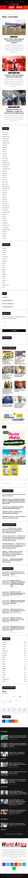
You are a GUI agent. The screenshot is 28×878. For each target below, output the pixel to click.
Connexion (4, 297)
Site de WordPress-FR (7, 307)
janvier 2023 (5, 203)
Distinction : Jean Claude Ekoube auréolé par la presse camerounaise (17, 824)
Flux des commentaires (8, 303)
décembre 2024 (5, 162)
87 (16, 826)
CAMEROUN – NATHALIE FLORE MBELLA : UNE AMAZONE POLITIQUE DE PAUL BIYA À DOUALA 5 (18, 745)
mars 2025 (4, 156)
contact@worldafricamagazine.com (18, 860)
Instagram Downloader (8, 543)
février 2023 (5, 201)
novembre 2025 (5, 138)
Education (14, 107)
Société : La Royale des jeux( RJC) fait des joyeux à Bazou (18, 772)
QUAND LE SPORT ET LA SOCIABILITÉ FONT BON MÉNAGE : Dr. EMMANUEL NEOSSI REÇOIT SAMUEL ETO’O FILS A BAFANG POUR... (17, 583)
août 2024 (4, 171)
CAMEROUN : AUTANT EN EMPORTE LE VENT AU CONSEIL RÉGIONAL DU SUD (17, 619)
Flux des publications (7, 300)
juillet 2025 (4, 147)
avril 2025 (4, 153)
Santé (3, 278)
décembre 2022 (5, 205)
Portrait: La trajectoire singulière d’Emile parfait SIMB (7, 405)
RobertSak (5, 559)
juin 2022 (4, 216)
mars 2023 (4, 199)
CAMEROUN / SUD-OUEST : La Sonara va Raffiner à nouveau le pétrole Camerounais (14, 517)
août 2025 (4, 145)
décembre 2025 (5, 136)
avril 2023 (4, 197)
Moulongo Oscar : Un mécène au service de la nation (19, 390)
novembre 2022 (5, 207)
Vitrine (18, 72)
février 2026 (5, 132)
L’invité (3, 263)
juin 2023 (4, 195)
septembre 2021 (6, 229)
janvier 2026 (5, 134)
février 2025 (5, 158)
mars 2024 (4, 179)
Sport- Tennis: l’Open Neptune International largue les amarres (14, 41)
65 (16, 774)
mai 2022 (4, 218)
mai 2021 (4, 238)
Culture (3, 254)
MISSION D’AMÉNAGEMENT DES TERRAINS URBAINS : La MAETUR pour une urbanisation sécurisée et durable (18, 792)
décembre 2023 (5, 186)
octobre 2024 (5, 166)
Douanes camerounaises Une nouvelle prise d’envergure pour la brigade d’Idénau (7, 376)
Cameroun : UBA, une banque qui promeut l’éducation (14, 76)
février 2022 (5, 223)
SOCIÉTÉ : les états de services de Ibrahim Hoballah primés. (19, 375)
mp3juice (4, 551)
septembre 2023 (6, 188)
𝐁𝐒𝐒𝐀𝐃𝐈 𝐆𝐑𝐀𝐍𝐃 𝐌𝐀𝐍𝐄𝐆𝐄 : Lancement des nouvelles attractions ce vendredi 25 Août (7, 361)
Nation (3, 272)
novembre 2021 (5, 225)
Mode (3, 267)
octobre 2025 (5, 140)
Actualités (22, 1)
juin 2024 (4, 175)
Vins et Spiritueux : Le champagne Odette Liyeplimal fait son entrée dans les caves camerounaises (7, 391)
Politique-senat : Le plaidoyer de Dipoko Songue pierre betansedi (17, 753)
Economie (14, 72)
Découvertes (5, 256)
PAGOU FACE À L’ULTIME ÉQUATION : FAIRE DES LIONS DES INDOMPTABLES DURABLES (13, 507)
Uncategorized (5, 285)
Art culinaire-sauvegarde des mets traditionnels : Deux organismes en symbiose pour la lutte (19, 361)
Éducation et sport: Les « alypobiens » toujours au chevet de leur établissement (14, 111)
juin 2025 (4, 149)
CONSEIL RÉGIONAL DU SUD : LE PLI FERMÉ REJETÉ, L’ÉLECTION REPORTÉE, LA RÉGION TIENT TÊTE (17, 628)
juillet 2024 (4, 173)
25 (16, 755)
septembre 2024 (6, 169)
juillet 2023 (4, 192)
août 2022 (4, 214)
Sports (16, 36)
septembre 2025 (6, 143)
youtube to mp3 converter (8, 536)
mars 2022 (4, 220)
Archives (4, 252)
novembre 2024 (5, 164)
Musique (4, 269)
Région (3, 276)
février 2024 (5, 182)
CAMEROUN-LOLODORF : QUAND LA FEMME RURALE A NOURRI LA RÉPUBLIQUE (12, 512)
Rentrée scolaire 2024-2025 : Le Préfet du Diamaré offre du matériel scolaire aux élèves (17, 764)
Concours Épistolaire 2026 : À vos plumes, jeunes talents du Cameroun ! (17, 573)
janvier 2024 (5, 184)
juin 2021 (4, 236)
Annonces (17, 1)
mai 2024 (4, 177)
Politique (12, 1)
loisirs (3, 265)
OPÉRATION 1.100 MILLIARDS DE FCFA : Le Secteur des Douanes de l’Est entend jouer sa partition (18, 812)
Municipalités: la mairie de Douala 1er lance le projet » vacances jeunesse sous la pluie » (18, 781)
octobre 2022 (5, 210)
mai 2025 (4, 151)
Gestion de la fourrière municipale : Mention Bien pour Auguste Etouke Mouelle (20, 405)
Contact (3, 829)
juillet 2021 (4, 233)
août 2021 (4, 231)
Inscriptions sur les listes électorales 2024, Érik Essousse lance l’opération (18, 736)
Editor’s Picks (6, 1)
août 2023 (4, 190)
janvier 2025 (5, 160)
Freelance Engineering (16, 876)
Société (4, 280)
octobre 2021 (5, 227)
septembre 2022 (6, 212)
